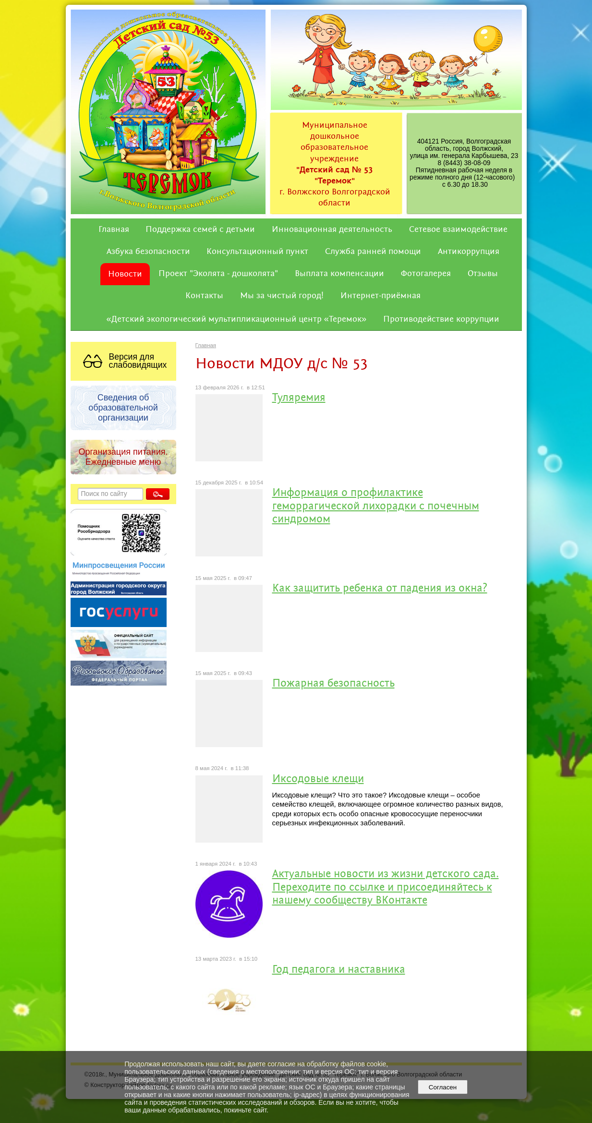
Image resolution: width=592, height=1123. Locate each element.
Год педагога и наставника (338, 970)
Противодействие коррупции (441, 319)
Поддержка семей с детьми (200, 229)
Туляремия (299, 398)
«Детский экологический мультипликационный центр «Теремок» (237, 319)
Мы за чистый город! (282, 295)
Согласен (442, 1087)
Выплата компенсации (339, 273)
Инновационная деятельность (332, 229)
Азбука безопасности (148, 251)
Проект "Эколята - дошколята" (218, 273)
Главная (113, 229)
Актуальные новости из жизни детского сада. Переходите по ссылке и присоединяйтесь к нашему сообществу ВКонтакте (385, 887)
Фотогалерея (426, 273)
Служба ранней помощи (373, 251)
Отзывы (483, 273)
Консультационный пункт (257, 251)
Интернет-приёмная (380, 295)
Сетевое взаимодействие (458, 229)
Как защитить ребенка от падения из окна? (379, 588)
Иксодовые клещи (318, 779)
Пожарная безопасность (333, 683)
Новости (125, 274)
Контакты (204, 295)
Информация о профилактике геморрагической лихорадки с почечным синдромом (375, 506)
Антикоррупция (468, 251)
